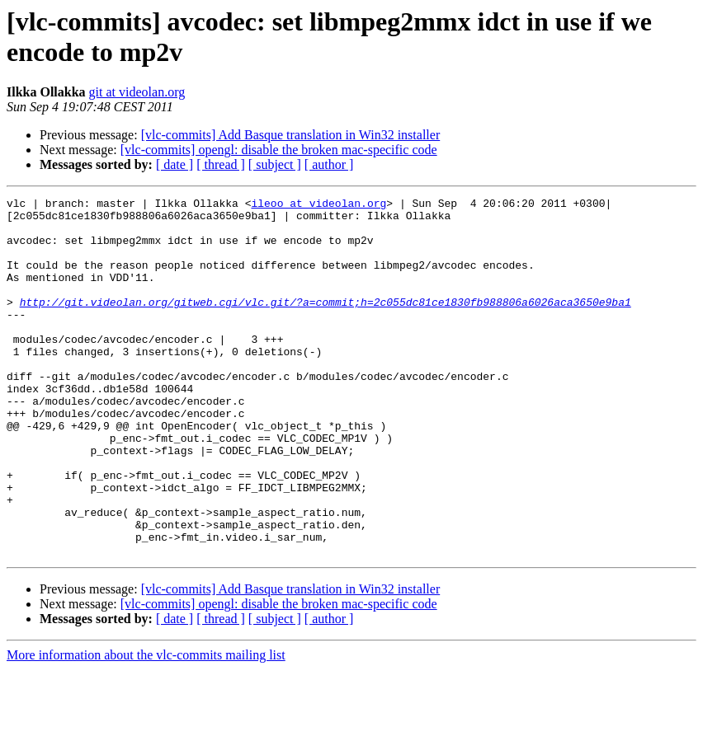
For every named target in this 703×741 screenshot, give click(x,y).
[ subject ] (274, 164)
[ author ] (329, 164)
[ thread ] (220, 164)
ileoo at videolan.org (318, 205)
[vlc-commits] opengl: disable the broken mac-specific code (278, 150)
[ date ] (174, 164)
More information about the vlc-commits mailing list (146, 727)
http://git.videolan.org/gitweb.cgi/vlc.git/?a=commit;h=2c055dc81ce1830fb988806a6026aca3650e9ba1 (325, 324)
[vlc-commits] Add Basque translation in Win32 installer (291, 135)
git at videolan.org (137, 92)
